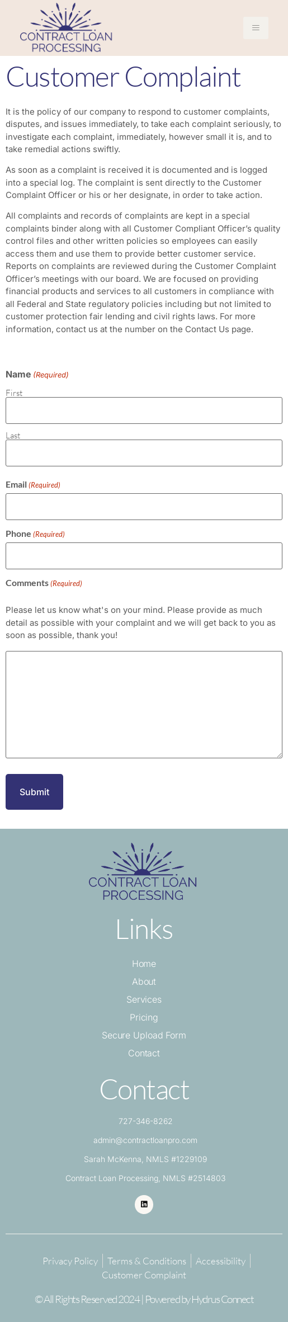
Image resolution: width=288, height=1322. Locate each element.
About (144, 981)
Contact (144, 1053)
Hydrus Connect (222, 1299)
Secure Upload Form (144, 1035)
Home (144, 963)
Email (33, 484)
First (14, 392)
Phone (35, 533)
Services (144, 999)
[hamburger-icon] (255, 28)
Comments (44, 582)
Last (13, 435)
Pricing (144, 1017)
